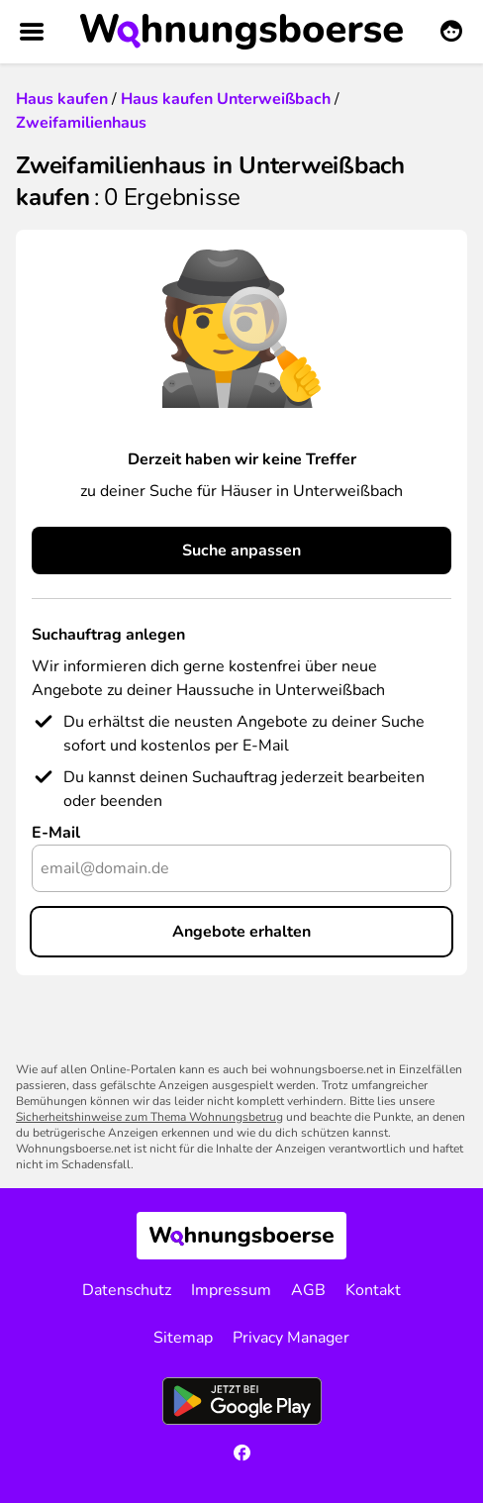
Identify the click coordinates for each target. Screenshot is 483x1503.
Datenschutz (126, 1290)
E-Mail (56, 833)
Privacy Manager (291, 1338)
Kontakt (373, 1290)
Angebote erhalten (241, 932)
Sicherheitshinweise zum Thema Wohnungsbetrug (149, 1117)
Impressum (231, 1290)
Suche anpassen (241, 550)
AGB (308, 1290)
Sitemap (183, 1338)
